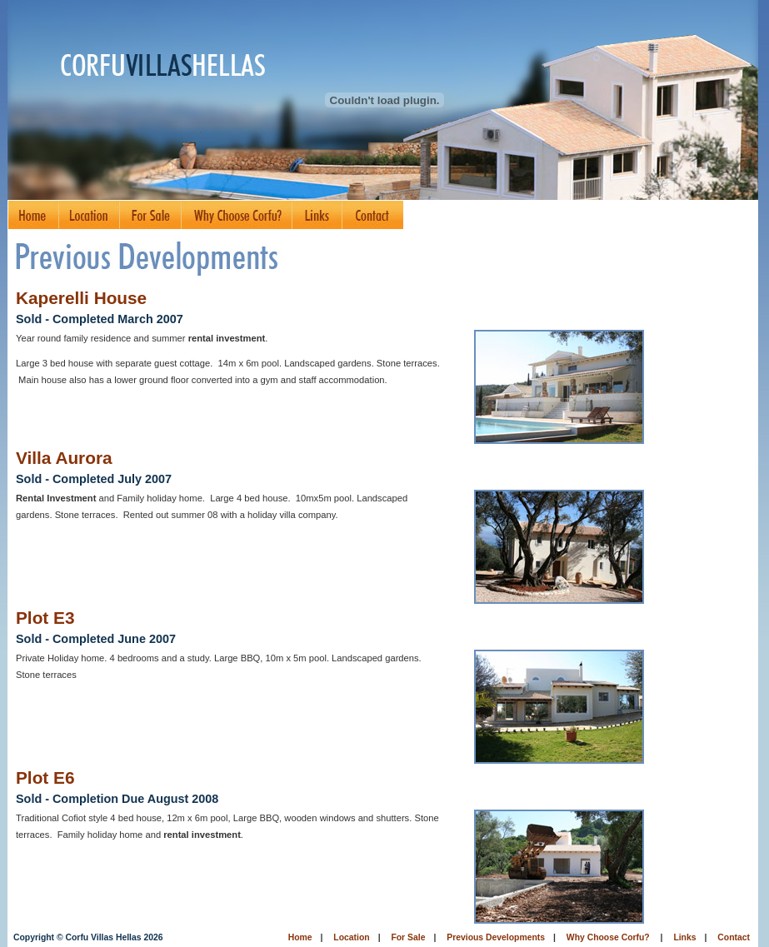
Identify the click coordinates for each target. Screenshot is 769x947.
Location (351, 937)
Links (684, 937)
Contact (733, 937)
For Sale (408, 937)
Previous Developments (496, 937)
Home (300, 937)
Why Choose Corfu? (608, 937)
